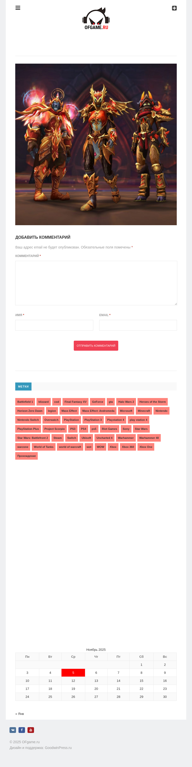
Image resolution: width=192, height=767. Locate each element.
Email (104, 315)
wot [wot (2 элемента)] (89, 446)
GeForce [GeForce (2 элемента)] (97, 401)
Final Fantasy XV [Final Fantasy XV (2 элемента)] (75, 401)
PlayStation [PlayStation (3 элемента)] (71, 419)
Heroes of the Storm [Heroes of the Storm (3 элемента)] (153, 401)
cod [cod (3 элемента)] (56, 401)
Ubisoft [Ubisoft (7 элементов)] (86, 437)
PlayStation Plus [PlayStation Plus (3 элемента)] (28, 428)
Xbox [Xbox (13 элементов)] (113, 446)
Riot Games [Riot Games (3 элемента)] (109, 428)
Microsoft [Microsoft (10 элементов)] (126, 410)
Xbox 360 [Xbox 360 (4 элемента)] (128, 446)
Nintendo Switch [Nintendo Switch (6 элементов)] (28, 419)
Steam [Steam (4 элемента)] (58, 437)
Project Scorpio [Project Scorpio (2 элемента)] (54, 428)
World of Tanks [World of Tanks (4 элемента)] (43, 446)
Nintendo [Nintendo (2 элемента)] (162, 410)
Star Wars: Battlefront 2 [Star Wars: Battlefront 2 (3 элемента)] (32, 437)
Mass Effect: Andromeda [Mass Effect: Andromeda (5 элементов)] (98, 410)
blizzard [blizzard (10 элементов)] (43, 401)
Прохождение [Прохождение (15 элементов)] (26, 455)
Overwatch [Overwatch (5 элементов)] (51, 419)
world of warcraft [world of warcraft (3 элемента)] (70, 446)
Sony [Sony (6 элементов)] (126, 428)
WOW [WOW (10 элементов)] (100, 446)
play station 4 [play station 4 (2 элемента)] (138, 419)
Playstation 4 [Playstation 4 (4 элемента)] (115, 419)
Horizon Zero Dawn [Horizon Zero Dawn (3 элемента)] (29, 410)
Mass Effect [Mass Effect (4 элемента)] (69, 410)
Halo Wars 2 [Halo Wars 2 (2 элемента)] (126, 401)
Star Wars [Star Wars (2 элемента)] (141, 428)
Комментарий (28, 256)
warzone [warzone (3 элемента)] (22, 446)
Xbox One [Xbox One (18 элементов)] (146, 446)
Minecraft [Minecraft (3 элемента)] (144, 410)
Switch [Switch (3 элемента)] (71, 437)
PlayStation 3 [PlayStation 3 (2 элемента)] (93, 419)
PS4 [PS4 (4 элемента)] (83, 428)
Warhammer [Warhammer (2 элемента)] (126, 437)
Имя (19, 315)
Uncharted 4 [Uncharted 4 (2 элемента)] (104, 437)
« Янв (19, 714)
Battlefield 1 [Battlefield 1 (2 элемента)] (25, 401)
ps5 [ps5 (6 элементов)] (94, 428)
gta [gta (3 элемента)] (111, 401)
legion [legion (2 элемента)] (52, 410)
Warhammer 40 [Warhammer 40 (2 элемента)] (149, 437)
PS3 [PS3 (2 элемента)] (73, 428)
